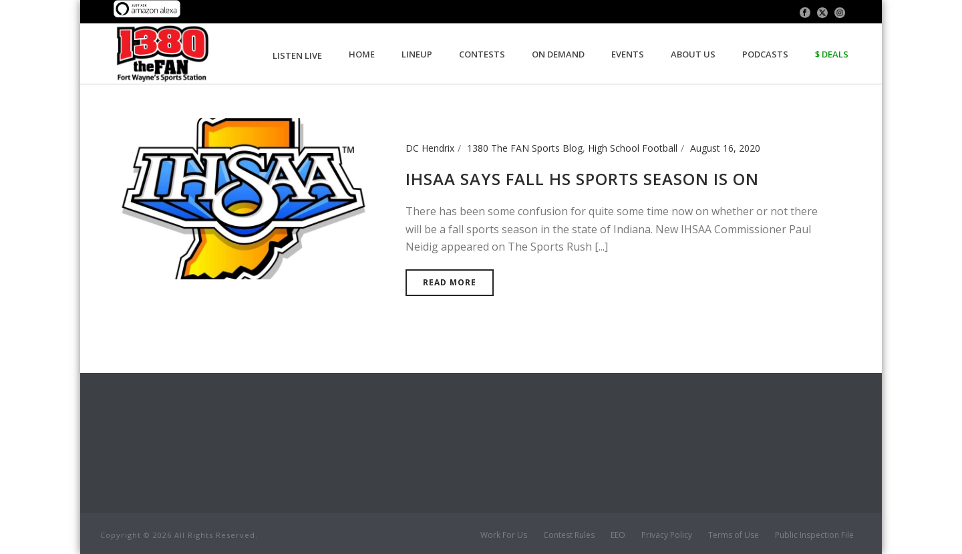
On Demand (558, 54)
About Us (693, 54)
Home (362, 54)
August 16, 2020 (725, 148)
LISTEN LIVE (297, 55)
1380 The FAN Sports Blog (525, 148)
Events (627, 54)
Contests (482, 54)
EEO (618, 535)
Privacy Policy (666, 535)
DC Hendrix (430, 148)
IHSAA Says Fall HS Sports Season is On (582, 179)
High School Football (632, 148)
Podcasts (765, 54)
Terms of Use (733, 535)
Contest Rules (569, 535)
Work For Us (503, 535)
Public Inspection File (814, 535)
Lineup (417, 54)
